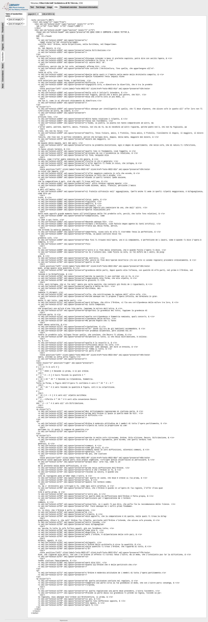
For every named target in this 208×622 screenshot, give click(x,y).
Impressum (63, 620)
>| (53, 14)
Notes (3, 65)
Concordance (3, 76)
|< (33, 14)
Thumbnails (3, 28)
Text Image (40, 7)
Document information (88, 7)
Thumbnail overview (68, 7)
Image (49, 7)
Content (3, 38)
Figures (3, 47)
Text (32, 7)
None (3, 86)
